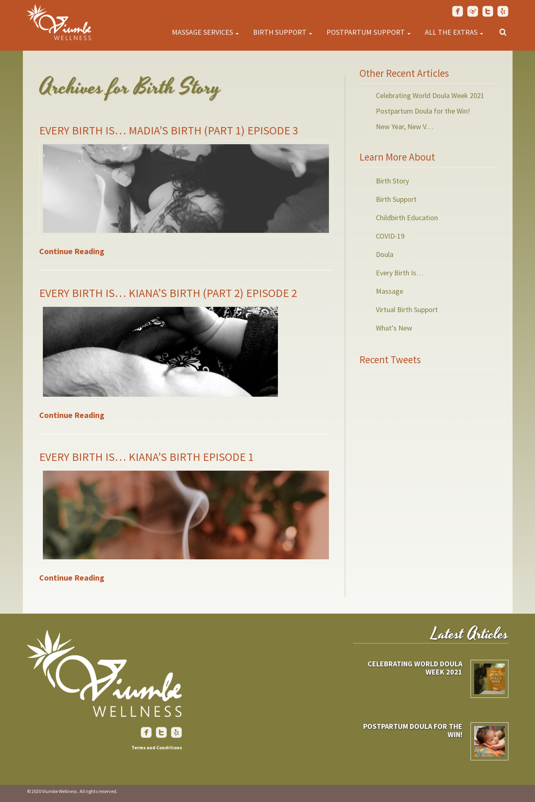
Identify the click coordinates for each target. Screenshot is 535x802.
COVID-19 (390, 236)
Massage (389, 291)
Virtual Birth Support (407, 309)
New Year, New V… (404, 126)
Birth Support (282, 32)
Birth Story (392, 180)
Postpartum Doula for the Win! (423, 111)
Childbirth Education (407, 217)
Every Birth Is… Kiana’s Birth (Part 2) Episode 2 (168, 293)
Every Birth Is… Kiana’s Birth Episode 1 (146, 456)
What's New (394, 328)
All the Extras (454, 32)
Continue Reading (71, 251)
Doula (384, 254)
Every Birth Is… (400, 272)
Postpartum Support (368, 32)
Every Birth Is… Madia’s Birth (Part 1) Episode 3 (168, 130)
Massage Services (205, 32)
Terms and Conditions (156, 747)
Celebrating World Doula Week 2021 (430, 95)
